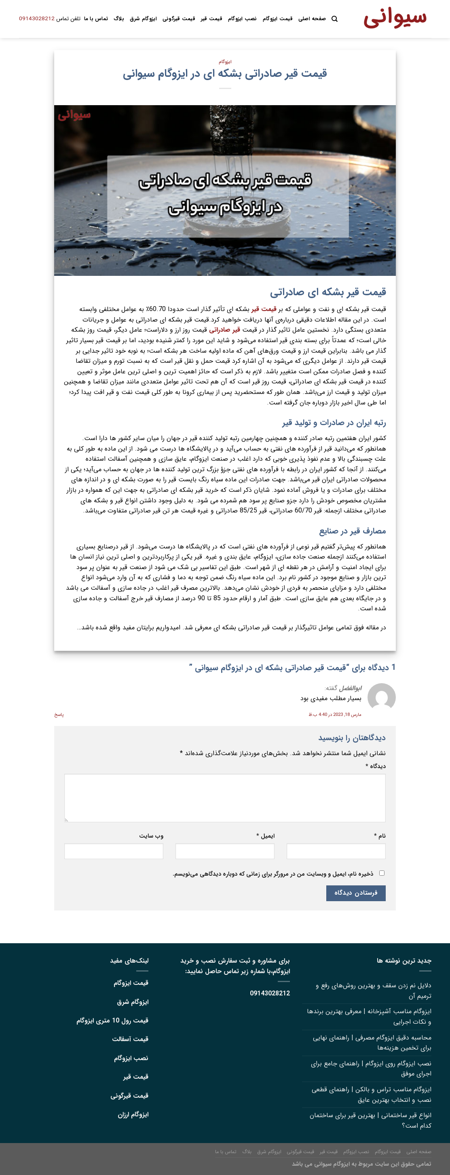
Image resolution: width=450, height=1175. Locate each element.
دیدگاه (375, 766)
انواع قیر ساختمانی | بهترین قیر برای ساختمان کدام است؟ (370, 1120)
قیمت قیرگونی (179, 19)
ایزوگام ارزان (133, 1114)
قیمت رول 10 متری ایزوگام (112, 1021)
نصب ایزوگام (242, 19)
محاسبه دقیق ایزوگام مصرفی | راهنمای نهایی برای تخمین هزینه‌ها (372, 1043)
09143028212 (37, 19)
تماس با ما (96, 19)
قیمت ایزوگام (278, 19)
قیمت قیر (211, 19)
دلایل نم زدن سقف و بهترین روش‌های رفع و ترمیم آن (373, 990)
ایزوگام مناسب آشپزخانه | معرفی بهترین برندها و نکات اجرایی (369, 1016)
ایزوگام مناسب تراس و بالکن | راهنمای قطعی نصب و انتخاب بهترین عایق (371, 1094)
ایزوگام (225, 62)
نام (380, 836)
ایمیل (265, 836)
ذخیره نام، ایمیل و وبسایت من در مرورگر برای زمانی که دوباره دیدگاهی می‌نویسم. (273, 874)
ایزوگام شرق (143, 19)
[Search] (335, 19)
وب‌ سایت (151, 836)
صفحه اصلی (312, 19)
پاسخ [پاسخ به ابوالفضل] (58, 714)
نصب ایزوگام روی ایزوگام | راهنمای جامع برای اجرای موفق (371, 1069)
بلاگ (119, 19)
